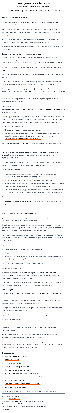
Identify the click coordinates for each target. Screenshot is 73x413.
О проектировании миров (14, 380)
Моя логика (6, 106)
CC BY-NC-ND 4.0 (14, 399)
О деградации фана (12, 360)
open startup (33, 91)
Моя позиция (7, 290)
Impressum (5, 409)
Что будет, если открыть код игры (17, 370)
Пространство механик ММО (15, 387)
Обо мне (9, 10)
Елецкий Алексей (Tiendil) (12, 396)
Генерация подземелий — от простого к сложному (23, 373)
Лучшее (24, 10)
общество (30, 391)
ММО (11, 391)
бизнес (16, 391)
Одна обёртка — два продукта (16, 356)
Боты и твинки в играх (13, 363)
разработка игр (47, 391)
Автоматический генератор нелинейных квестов (22, 384)
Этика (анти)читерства (14, 17)
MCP (40, 10)
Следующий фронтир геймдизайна (17, 367)
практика (38, 391)
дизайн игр (22, 391)
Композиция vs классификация (29, 139)
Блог (17, 10)
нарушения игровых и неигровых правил (17, 70)
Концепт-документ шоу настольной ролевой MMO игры (25, 377)
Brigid (20, 404)
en (49, 4)
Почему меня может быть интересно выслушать (22, 54)
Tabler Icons (16, 406)
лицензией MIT (41, 406)
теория (55, 391)
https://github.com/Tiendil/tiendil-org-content (29, 401)
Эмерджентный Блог (31, 3)
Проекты (33, 10)
